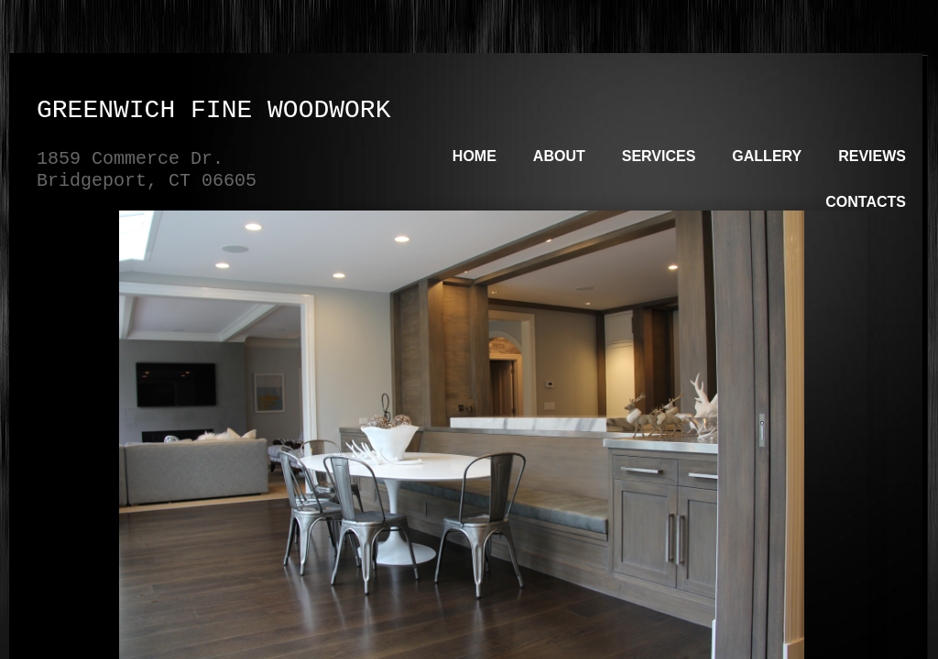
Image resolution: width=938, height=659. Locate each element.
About (559, 156)
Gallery (767, 156)
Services (659, 156)
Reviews (872, 156)
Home (474, 156)
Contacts (865, 202)
